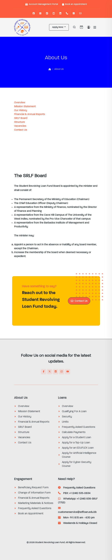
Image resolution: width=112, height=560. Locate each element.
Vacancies (20, 126)
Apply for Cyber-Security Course (76, 464)
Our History (20, 110)
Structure (19, 122)
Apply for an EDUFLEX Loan (78, 447)
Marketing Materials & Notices (35, 503)
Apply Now (58, 27)
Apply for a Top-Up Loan (76, 442)
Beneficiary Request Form (33, 487)
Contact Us (20, 130)
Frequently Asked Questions (78, 426)
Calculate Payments (74, 432)
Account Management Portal (41, 4)
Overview (19, 102)
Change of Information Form (34, 492)
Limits (65, 421)
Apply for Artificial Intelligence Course (79, 455)
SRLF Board (20, 118)
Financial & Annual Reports (29, 114)
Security (67, 416)
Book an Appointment (74, 4)
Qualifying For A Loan (74, 411)
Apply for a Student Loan (76, 437)
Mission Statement (25, 106)
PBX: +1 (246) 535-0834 (74, 493)
